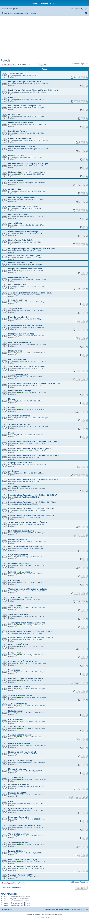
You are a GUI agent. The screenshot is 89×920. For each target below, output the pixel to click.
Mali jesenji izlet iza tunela (20, 486)
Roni (19, 264)
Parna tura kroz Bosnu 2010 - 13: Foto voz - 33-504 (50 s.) (34, 455)
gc (18, 295)
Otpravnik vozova (23, 591)
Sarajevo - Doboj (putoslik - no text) (24, 825)
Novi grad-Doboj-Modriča (19, 342)
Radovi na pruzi (15, 711)
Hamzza (20, 166)
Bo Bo (19, 216)
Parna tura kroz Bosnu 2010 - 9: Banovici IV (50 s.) (31, 508)
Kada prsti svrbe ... (16, 181)
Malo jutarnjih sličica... (18, 539)
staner (19, 754)
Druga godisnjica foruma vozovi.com (25, 269)
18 (86, 797)
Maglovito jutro (15, 351)
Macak (19, 435)
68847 (19, 99)
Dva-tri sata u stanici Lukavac (21, 147)
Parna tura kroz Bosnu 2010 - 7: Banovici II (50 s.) (30, 631)
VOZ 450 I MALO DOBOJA (20, 597)
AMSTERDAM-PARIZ (17, 704)
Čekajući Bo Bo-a (16, 155)
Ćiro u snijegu (14, 580)
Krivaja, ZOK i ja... (16, 851)
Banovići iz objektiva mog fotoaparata (25, 678)
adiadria (20, 200)
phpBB (37, 914)
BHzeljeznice (22, 83)
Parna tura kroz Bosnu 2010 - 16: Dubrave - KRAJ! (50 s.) (34, 383)
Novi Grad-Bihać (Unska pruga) (22, 859)
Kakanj (11, 97)
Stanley (20, 368)
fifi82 (19, 548)
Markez (11, 399)
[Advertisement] (44, 37)
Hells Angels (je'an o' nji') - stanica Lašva (27, 172)
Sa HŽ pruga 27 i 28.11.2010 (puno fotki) (26, 366)
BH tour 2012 (14, 114)
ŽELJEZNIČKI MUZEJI (18, 375)
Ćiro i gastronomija (17, 359)
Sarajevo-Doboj (15, 308)
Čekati (11, 801)
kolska (19, 319)
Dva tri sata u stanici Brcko (20, 123)
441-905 (20, 582)
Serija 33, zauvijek (16, 726)
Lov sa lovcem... (15, 653)
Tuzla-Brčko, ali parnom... (20, 424)
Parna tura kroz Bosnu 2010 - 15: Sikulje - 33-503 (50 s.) (33, 441)
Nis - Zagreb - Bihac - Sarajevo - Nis (24, 106)
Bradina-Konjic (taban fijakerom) (23, 206)
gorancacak (21, 92)
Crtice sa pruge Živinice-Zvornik (23, 661)
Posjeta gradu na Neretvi (19, 138)
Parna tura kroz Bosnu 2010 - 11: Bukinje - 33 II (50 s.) (32, 495)
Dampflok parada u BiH (18, 317)
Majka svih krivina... (17, 769)
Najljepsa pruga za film (18, 277)
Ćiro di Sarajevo (15, 719)
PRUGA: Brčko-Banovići (19, 416)
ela (18, 599)
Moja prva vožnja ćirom (19, 784)
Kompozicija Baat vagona (20, 572)
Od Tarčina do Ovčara (18, 215)
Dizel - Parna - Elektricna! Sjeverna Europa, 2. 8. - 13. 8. (33, 90)
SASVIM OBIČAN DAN (18, 555)
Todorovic (20, 286)
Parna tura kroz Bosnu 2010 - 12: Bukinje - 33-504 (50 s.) (33, 479)
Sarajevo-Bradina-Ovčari (19, 735)
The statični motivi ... (17, 73)
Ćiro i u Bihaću (15, 223)
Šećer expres (14, 670)
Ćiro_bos (20, 133)
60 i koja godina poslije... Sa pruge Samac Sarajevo (31, 248)
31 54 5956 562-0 (15, 777)
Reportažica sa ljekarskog (20, 760)
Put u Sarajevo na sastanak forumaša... (26, 866)
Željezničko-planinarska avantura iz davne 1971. (30, 293)
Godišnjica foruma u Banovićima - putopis (27, 589)
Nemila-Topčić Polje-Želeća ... (21, 240)
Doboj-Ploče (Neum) (17, 131)
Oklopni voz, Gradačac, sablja (21, 198)
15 (77, 797)
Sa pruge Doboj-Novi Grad (20, 463)
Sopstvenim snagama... (19, 614)
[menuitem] (15, 9)
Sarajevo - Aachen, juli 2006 (20, 875)
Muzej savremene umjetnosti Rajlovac (25, 325)
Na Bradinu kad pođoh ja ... (20, 390)
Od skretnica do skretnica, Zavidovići (25, 546)
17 (83, 797)
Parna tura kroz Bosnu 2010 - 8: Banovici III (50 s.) (31, 515)
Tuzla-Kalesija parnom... (19, 842)
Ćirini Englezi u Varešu (18, 834)
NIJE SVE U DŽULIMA (18, 644)
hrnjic (19, 75)
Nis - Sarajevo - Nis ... (18, 284)
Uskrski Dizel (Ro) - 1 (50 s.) (20, 263)
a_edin (19, 336)
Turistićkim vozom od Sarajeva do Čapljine (27, 522)
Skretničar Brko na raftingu (20, 695)
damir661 (20, 392)
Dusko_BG (21, 344)
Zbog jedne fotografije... (19, 817)
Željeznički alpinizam (17, 300)
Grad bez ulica (14, 189)
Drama (11, 433)
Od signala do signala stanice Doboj (24, 82)
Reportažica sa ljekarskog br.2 (22, 752)
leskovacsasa (22, 418)
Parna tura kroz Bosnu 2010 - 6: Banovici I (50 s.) (30, 637)
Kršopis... (12, 407)
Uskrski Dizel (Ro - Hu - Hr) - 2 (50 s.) (25, 256)
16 (80, 797)
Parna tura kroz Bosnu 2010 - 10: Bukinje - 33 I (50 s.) (32, 502)
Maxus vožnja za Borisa (19, 743)
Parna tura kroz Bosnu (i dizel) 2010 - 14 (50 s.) (29, 448)
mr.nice (19, 327)
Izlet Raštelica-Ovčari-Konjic (21, 531)
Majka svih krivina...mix (19, 687)
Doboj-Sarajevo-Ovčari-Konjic (21, 334)
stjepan (19, 157)
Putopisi (6, 60)
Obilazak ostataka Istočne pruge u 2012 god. (28, 164)
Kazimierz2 (21, 279)
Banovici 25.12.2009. (17, 793)
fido (18, 208)
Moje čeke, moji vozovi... (19, 563)
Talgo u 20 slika (15, 606)
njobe (19, 242)
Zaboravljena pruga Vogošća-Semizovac (26, 623)
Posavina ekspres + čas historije (23, 232)
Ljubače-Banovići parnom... (20, 808)
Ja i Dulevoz (13, 471)
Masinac (20, 108)
